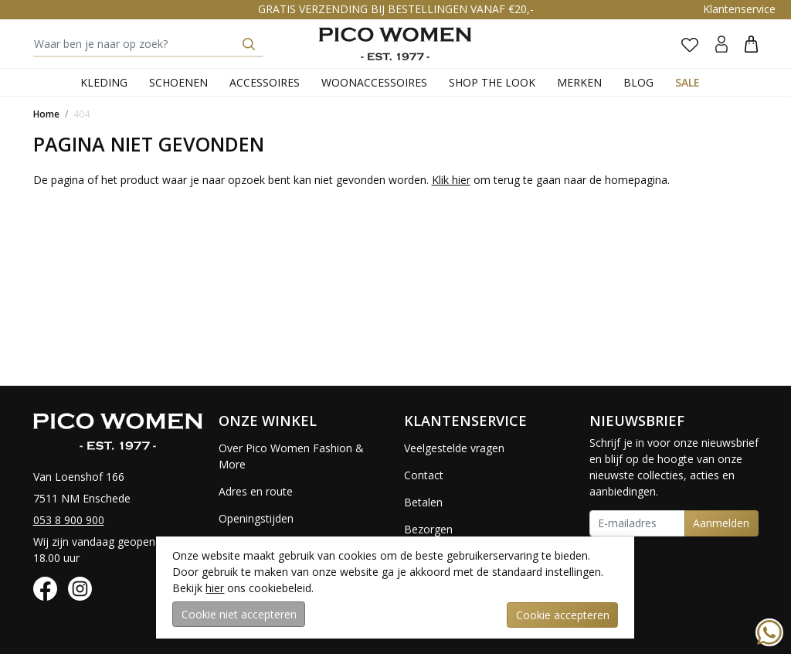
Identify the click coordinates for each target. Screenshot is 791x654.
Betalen (423, 502)
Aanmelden (721, 523)
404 (81, 114)
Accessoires (264, 82)
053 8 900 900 (68, 520)
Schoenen (178, 82)
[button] (751, 44)
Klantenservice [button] (739, 9)
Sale (687, 82)
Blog (638, 82)
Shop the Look (492, 82)
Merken (579, 82)
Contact (423, 475)
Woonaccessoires (374, 82)
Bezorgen (428, 529)
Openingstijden (256, 518)
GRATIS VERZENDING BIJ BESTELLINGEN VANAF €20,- (396, 9)
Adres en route (256, 491)
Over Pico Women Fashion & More (291, 456)
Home (46, 114)
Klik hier (451, 179)
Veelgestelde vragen (454, 448)
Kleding (103, 82)
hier (214, 588)
